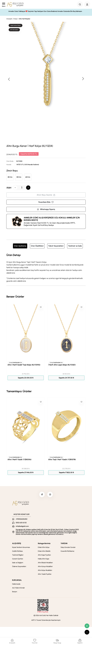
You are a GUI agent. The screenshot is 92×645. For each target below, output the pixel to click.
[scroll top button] (87, 632)
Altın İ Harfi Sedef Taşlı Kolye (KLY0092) (24, 365)
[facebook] (42, 494)
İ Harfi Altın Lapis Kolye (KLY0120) (62, 365)
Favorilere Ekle (46, 202)
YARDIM (64, 544)
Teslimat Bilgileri (17, 555)
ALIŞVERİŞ (16, 544)
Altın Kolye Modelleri (45, 570)
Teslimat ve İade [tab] (75, 246)
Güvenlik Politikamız (67, 551)
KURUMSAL (17, 580)
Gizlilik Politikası (17, 551)
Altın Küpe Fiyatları (44, 555)
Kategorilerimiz (44, 544)
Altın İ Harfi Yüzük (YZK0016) (19, 459)
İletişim (14, 592)
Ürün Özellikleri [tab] (37, 246)
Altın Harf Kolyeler (24, 19)
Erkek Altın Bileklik (44, 551)
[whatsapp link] (87, 625)
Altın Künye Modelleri (45, 567)
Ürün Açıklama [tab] (20, 246)
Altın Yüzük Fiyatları (44, 574)
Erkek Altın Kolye (43, 547)
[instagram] (50, 494)
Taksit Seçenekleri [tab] (55, 246)
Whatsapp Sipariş (46, 209)
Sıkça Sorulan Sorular (68, 547)
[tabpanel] (46, 267)
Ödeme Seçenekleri (19, 567)
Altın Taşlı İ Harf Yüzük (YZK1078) (62, 459)
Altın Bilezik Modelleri (45, 563)
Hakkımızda (16, 584)
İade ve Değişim (17, 563)
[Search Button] (80, 4)
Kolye (15, 19)
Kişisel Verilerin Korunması (21, 547)
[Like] (40, 307)
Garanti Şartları (17, 559)
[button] (83, 78)
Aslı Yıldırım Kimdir (18, 588)
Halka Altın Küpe (43, 559)
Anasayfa (9, 19)
